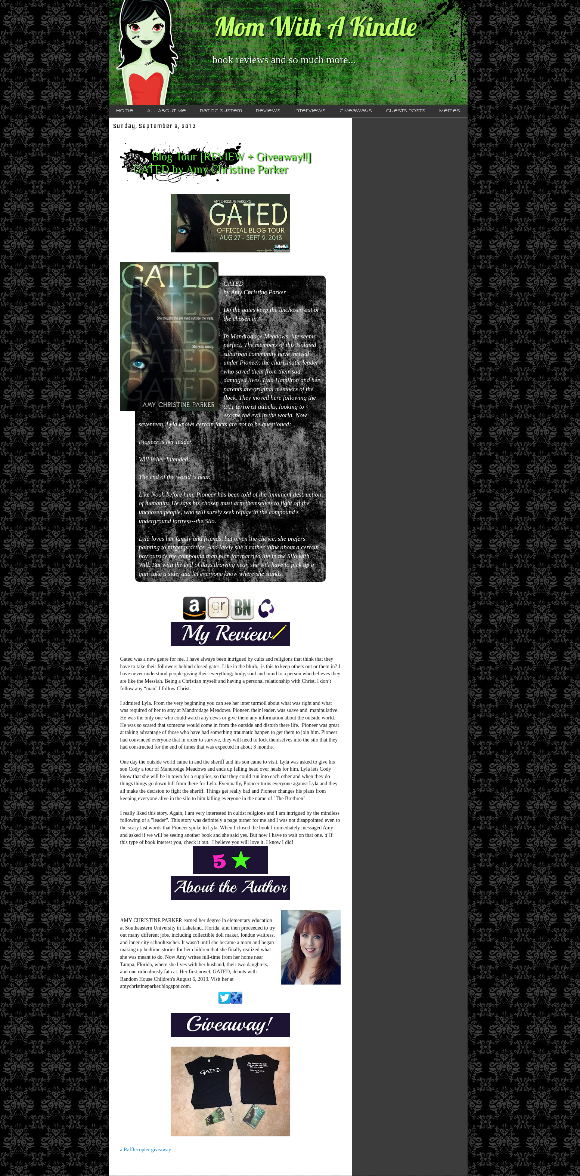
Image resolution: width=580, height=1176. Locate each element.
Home (124, 111)
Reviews (268, 111)
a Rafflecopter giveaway (145, 1149)
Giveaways (355, 111)
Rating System (221, 111)
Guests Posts (405, 111)
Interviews (310, 111)
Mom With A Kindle (315, 26)
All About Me (166, 111)
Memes (449, 111)
